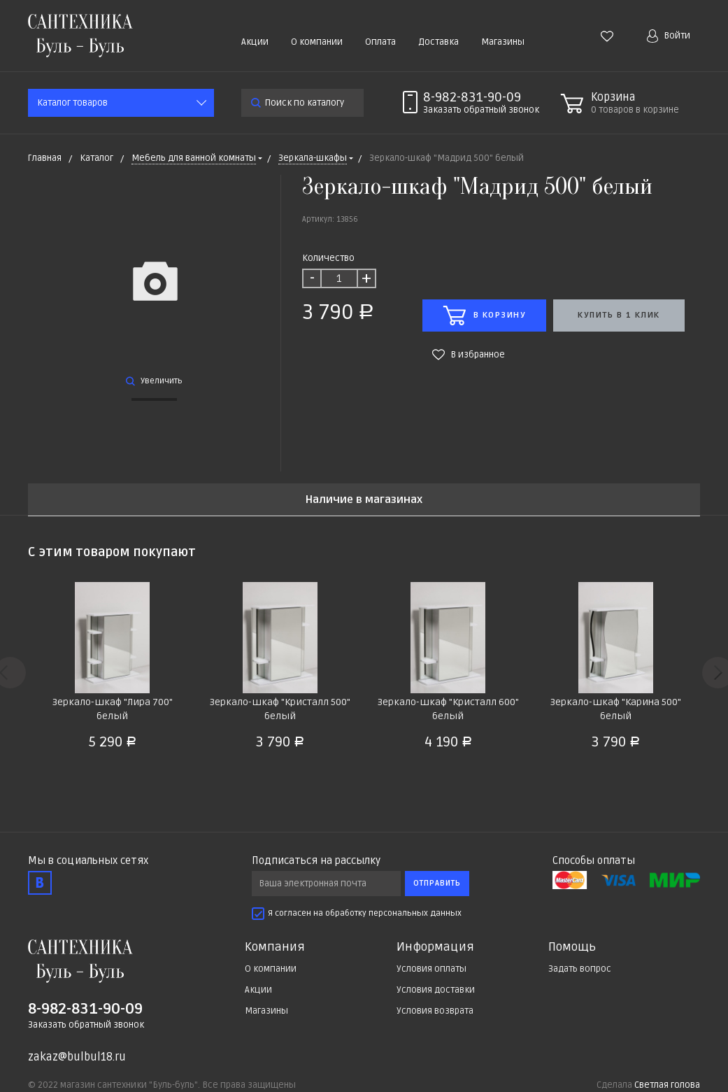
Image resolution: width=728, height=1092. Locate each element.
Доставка (438, 42)
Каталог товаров (72, 102)
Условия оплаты (431, 968)
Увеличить (154, 381)
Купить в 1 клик (619, 315)
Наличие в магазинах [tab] (364, 499)
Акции (255, 42)
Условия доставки (436, 989)
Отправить (437, 883)
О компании (317, 42)
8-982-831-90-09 (472, 97)
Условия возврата (435, 1010)
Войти (668, 36)
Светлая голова (667, 1085)
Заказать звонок (481, 109)
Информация (435, 947)
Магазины (502, 42)
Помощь (572, 947)
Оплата (380, 42)
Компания (275, 947)
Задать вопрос (579, 968)
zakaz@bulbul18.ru (77, 1057)
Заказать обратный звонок (86, 1024)
